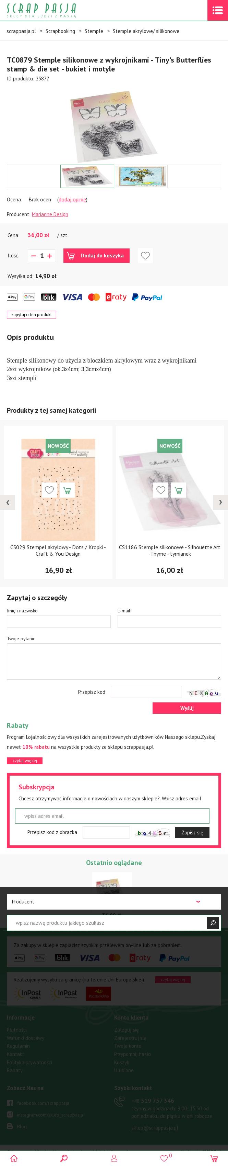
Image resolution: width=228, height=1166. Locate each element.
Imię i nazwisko (22, 611)
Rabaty (15, 1070)
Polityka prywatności (29, 1062)
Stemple (94, 31)
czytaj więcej (25, 761)
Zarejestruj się (130, 1038)
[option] (114, 123)
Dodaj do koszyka (102, 255)
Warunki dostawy (25, 1038)
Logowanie (114, 1158)
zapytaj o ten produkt (31, 315)
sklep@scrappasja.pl (154, 1127)
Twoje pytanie (21, 638)
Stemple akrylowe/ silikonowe (146, 31)
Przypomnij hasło (132, 1054)
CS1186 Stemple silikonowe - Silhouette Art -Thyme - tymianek (169, 550)
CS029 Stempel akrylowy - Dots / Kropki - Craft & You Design (58, 550)
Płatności (17, 1029)
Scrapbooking (60, 31)
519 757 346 (152, 1100)
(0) (213, 1158)
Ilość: (14, 255)
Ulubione (124, 1070)
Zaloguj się (126, 1029)
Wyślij (187, 708)
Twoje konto (128, 1046)
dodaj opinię (72, 199)
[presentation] (7, 502)
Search (64, 1158)
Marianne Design (50, 214)
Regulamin (18, 1046)
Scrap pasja (56, 10)
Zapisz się (192, 832)
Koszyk (121, 1062)
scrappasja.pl (21, 31)
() (163, 1155)
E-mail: (124, 611)
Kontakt (15, 1054)
